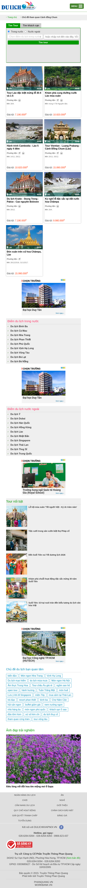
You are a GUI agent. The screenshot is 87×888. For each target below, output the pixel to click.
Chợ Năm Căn (59, 700)
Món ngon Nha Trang (32, 676)
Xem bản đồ (73, 858)
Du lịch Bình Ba (19, 326)
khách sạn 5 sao (58, 709)
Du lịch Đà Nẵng (19, 361)
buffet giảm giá (33, 704)
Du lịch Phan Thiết (20, 339)
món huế (63, 690)
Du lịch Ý (15, 414)
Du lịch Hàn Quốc (20, 423)
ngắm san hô (63, 685)
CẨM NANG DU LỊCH (25, 805)
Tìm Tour (13, 25)
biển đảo (12, 676)
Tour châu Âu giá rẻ (42, 685)
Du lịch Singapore (20, 440)
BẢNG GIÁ (62, 815)
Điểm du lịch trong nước (23, 321)
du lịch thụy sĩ (50, 714)
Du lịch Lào (16, 431)
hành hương (28, 690)
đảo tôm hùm (14, 714)
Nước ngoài (34, 31)
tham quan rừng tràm (19, 719)
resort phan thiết (27, 700)
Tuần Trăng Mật (46, 690)
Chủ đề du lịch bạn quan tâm (25, 669)
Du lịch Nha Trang (20, 335)
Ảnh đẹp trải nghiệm (20, 730)
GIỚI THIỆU (62, 805)
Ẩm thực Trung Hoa (18, 685)
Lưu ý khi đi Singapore (19, 695)
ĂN (62, 795)
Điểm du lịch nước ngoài (23, 409)
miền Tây (40, 695)
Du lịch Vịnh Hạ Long (22, 348)
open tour (13, 690)
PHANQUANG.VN (43, 882)
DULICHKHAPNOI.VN (45, 827)
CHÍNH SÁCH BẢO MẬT (62, 810)
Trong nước (17, 31)
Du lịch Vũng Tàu (19, 352)
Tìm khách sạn (31, 25)
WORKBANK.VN (43, 885)
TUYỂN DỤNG (24, 820)
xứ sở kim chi (32, 714)
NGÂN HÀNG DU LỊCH (24, 795)
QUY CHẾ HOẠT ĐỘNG (25, 810)
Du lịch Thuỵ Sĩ (18, 449)
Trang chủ (12, 17)
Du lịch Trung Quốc (21, 453)
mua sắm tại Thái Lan (60, 695)
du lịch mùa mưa (38, 680)
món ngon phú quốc (35, 709)
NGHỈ (62, 800)
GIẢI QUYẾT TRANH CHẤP (24, 815)
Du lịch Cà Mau (18, 331)
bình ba (44, 700)
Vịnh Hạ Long (54, 676)
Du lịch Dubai (17, 418)
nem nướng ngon (53, 704)
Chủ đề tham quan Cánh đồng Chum (39, 17)
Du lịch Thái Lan (19, 445)
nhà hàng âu (14, 709)
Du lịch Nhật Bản (19, 436)
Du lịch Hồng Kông (20, 427)
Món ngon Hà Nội (60, 680)
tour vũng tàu (40, 719)
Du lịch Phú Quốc (20, 344)
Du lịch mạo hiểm (17, 680)
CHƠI (24, 800)
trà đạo (11, 700)
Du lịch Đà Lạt (18, 357)
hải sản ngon (14, 704)
